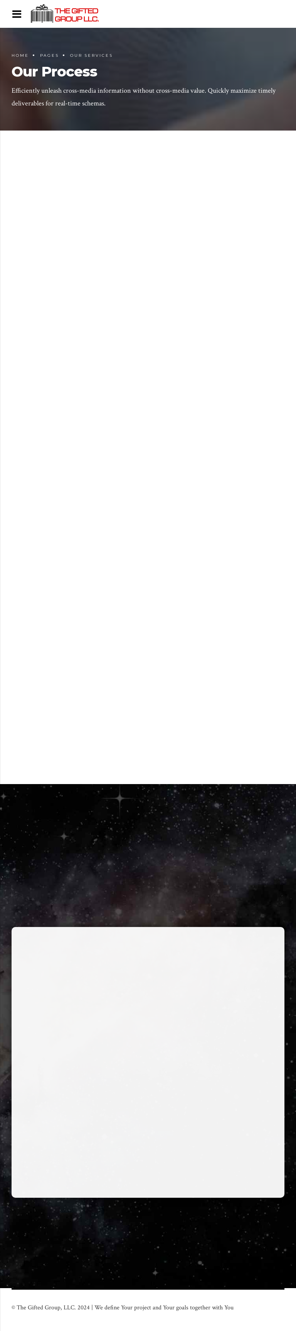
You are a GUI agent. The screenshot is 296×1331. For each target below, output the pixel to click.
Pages (49, 55)
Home (20, 55)
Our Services (91, 55)
